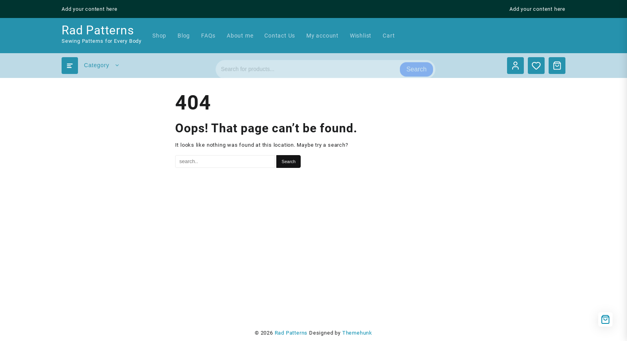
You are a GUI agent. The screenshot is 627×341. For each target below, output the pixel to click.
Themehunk (357, 333)
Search (416, 65)
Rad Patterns (98, 30)
